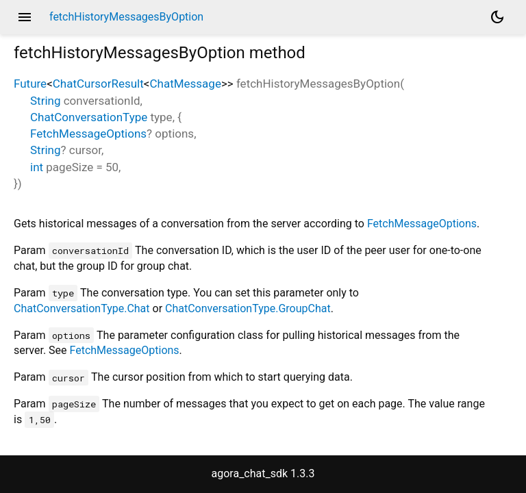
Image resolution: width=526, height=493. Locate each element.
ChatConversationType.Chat (82, 308)
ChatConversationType (88, 117)
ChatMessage (185, 83)
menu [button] (24, 17)
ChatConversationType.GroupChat (248, 308)
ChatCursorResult (98, 83)
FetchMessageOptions (88, 133)
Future (30, 83)
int (36, 167)
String (45, 101)
